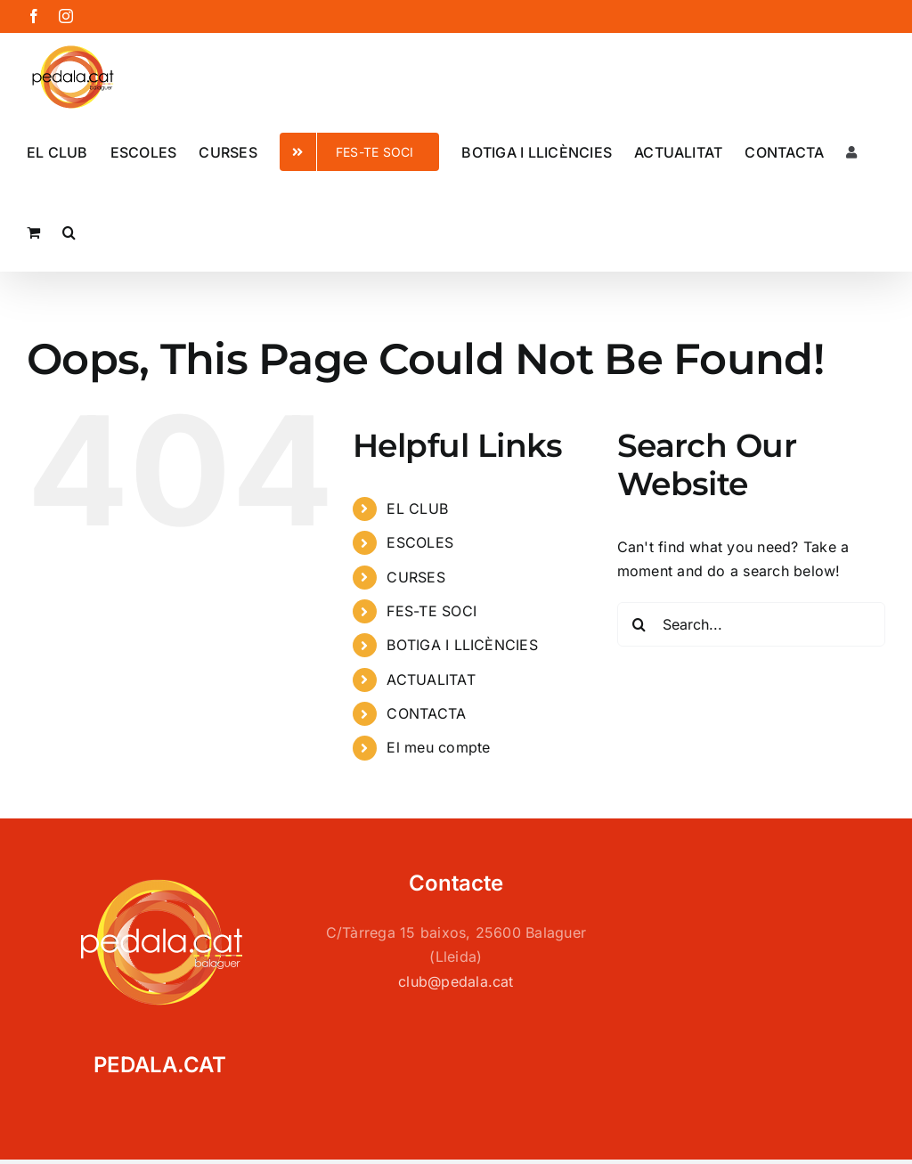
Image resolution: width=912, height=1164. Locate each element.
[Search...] (751, 624)
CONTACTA (426, 713)
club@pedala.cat (456, 981)
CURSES (415, 577)
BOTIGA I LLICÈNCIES (462, 645)
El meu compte (438, 747)
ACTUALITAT (431, 679)
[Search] (639, 624)
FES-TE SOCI (431, 611)
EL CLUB (417, 508)
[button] (69, 231)
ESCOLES (420, 542)
